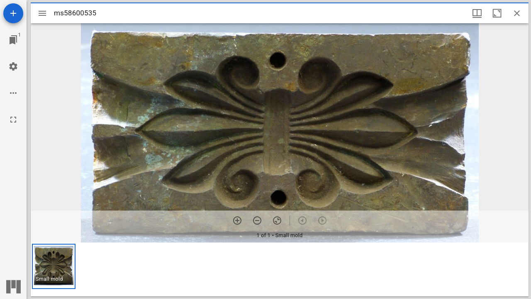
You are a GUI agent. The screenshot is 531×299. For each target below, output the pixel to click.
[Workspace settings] (13, 66)
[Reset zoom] (277, 220)
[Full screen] (13, 120)
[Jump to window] (13, 40)
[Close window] (517, 13)
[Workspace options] (13, 93)
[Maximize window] (497, 13)
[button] (53, 266)
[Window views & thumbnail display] (477, 13)
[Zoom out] (257, 220)
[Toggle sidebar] (42, 13)
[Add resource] (13, 13)
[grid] (280, 270)
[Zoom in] (237, 220)
